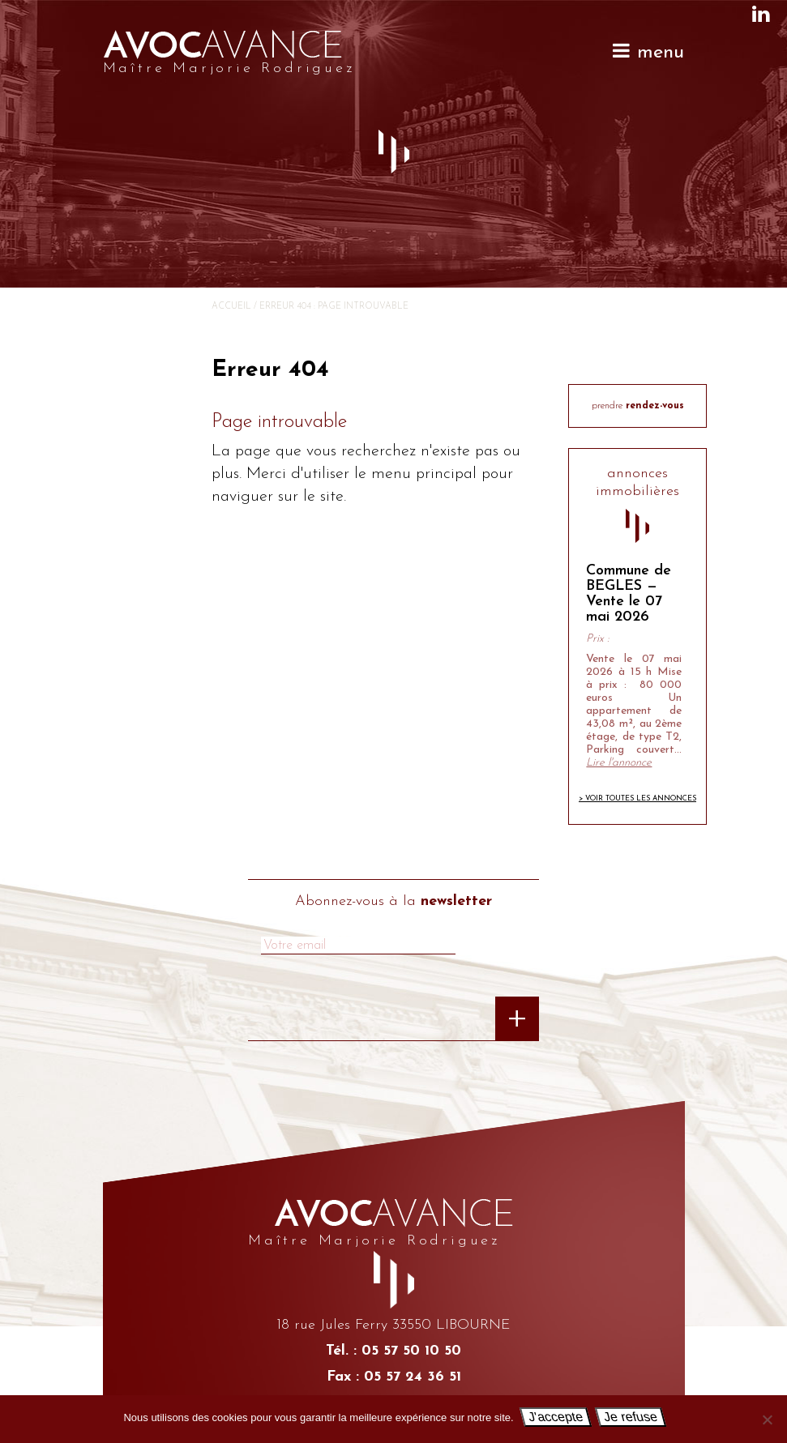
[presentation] (314, 1025)
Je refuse (629, 1417)
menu (647, 51)
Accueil (231, 306)
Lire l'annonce (619, 763)
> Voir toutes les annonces (637, 798)
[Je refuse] (767, 1419)
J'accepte (555, 1417)
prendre (638, 406)
